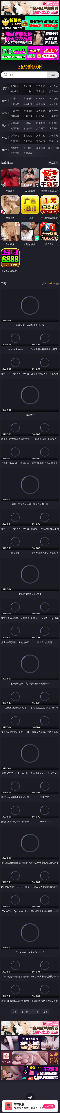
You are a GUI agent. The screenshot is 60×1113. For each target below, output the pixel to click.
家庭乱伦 (28, 135)
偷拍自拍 (28, 110)
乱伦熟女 (40, 116)
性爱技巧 (53, 140)
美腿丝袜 (15, 128)
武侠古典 (53, 135)
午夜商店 (28, 147)
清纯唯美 (28, 128)
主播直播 (40, 103)
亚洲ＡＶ (15, 98)
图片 (4, 125)
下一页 (35, 1011)
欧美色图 (40, 123)
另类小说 (28, 140)
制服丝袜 (15, 116)
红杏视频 (15, 153)
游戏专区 (53, 86)
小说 (4, 137)
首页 (14, 1011)
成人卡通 (40, 110)
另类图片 (53, 128)
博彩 (4, 88)
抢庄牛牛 (53, 91)
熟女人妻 (15, 103)
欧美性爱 (53, 110)
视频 (4, 100)
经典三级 (28, 116)
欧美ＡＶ (40, 98)
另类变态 (53, 116)
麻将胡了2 (15, 91)
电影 (4, 113)
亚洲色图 (28, 123)
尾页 (45, 1011)
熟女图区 (40, 128)
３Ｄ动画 (53, 98)
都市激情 (15, 135)
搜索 (53, 74)
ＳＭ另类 (53, 103)
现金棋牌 (40, 91)
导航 (4, 150)
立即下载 (49, 1106)
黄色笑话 (40, 140)
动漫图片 (53, 123)
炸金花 (28, 91)
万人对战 (40, 86)
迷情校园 (15, 140)
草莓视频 (40, 147)
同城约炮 (15, 147)
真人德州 (28, 86)
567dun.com (30, 67)
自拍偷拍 (28, 98)
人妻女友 (40, 135)
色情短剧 (28, 153)
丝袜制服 (28, 103)
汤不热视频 (53, 147)
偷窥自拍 (15, 123)
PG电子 (14, 86)
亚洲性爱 (15, 110)
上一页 (25, 1011)
